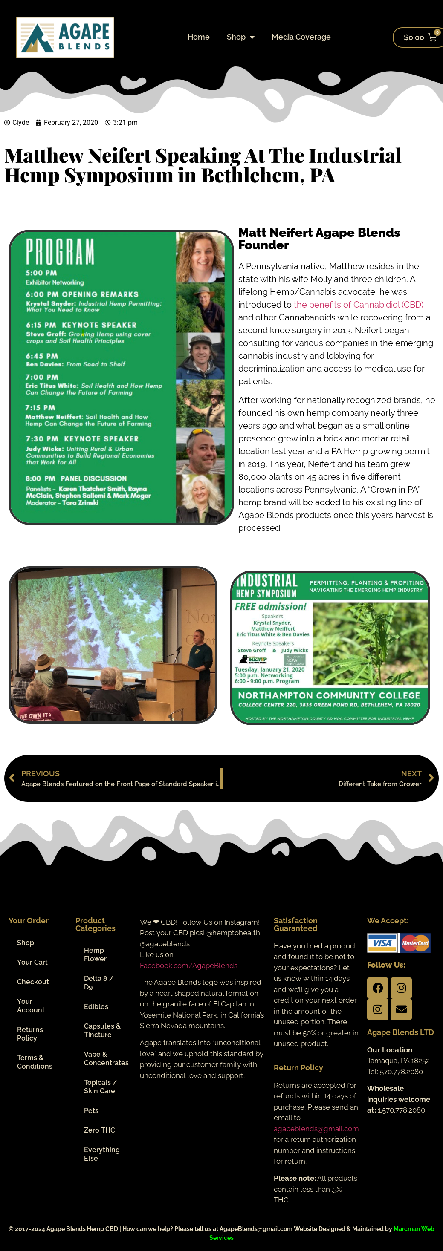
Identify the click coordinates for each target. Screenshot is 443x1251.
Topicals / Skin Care (100, 1086)
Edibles (96, 1007)
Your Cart (32, 962)
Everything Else (102, 1154)
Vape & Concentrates (106, 1058)
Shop (241, 37)
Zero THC (99, 1130)
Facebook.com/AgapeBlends (188, 965)
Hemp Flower (95, 954)
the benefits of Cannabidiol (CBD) (358, 305)
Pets (91, 1111)
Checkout (33, 982)
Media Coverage (301, 36)
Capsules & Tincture (102, 1030)
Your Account (31, 1005)
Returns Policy (30, 1034)
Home (199, 36)
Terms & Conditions (34, 1062)
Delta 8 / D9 (99, 982)
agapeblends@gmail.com (316, 1128)
